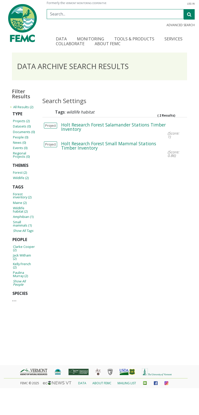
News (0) (19, 142)
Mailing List (127, 383)
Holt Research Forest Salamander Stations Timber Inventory (113, 127)
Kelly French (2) (22, 265)
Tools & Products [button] (134, 39)
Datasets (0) (22, 126)
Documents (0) (24, 132)
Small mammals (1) (22, 224)
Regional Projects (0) (21, 155)
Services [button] (173, 39)
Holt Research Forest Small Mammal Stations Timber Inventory (108, 145)
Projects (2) (21, 121)
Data (82, 383)
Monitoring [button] (90, 39)
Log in (191, 3)
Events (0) (20, 148)
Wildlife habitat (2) (20, 210)
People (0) (20, 137)
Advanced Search (181, 25)
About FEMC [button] (108, 44)
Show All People (19, 283)
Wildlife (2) (21, 177)
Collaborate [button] (70, 44)
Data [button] (61, 39)
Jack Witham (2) (22, 257)
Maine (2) (20, 202)
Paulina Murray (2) (20, 274)
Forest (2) (20, 172)
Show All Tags (23, 230)
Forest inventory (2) (22, 196)
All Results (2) (23, 107)
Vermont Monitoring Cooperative (86, 3)
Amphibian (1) (23, 216)
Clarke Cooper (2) (24, 248)
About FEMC (101, 383)
